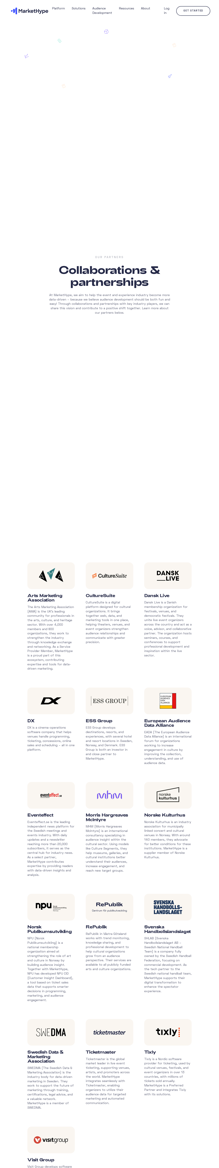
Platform (58, 8)
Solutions (79, 8)
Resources (126, 8)
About (145, 8)
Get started (193, 11)
